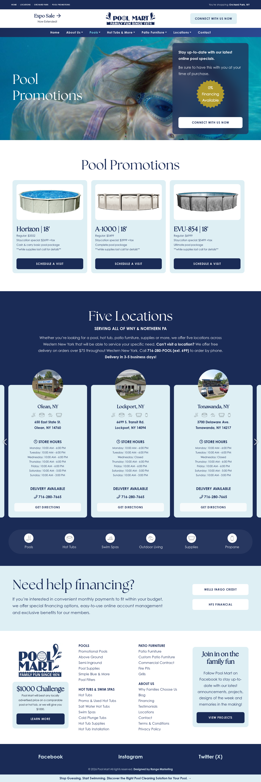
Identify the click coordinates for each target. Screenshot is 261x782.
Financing (146, 701)
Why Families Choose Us (157, 690)
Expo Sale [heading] (47, 16)
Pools (94, 32)
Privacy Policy (149, 729)
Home (55, 32)
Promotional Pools (93, 652)
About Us (73, 32)
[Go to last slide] (5, 443)
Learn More (40, 719)
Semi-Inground (90, 663)
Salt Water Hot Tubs (94, 707)
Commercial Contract (156, 663)
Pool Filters (87, 680)
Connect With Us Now (213, 18)
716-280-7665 (47, 497)
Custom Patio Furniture (156, 657)
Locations (181, 32)
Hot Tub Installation (94, 729)
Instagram (130, 756)
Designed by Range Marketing (153, 769)
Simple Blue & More (94, 674)
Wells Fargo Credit (220, 589)
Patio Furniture (153, 32)
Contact (204, 32)
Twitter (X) (210, 756)
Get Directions (47, 507)
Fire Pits (144, 669)
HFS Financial (220, 604)
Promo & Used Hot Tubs (97, 701)
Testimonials (147, 707)
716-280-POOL (159, 350)
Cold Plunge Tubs (92, 718)
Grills (142, 674)
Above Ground (91, 657)
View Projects (221, 717)
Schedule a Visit (50, 264)
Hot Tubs (85, 695)
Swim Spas (87, 712)
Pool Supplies (89, 669)
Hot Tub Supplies (92, 724)
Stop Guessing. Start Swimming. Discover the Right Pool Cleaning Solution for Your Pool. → (126, 778)
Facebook (50, 756)
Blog (141, 695)
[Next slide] (256, 443)
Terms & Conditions (153, 724)
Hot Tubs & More (120, 32)
